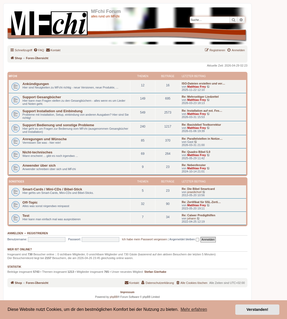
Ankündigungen (35, 84)
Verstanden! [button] (257, 309)
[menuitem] (39, 50)
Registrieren (37, 233)
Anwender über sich (39, 165)
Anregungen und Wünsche (44, 139)
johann (191, 218)
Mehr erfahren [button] (193, 309)
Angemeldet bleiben (184, 239)
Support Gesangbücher (41, 97)
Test (25, 216)
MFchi (13, 76)
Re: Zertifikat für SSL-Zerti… (201, 202)
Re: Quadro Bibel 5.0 (196, 151)
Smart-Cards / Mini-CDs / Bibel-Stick (52, 189)
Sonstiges (16, 181)
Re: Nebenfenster (194, 165)
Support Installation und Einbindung (52, 111)
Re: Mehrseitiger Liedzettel (200, 96)
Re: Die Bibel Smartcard (198, 188)
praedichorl (194, 192)
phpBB (114, 296)
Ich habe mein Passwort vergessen (144, 239)
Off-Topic (30, 202)
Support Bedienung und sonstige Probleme (58, 125)
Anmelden (15, 233)
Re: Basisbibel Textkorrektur (201, 124)
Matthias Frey (196, 86)
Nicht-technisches (37, 152)
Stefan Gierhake (155, 271)
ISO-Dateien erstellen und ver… (203, 83)
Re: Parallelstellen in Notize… (202, 138)
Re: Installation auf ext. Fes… (202, 110)
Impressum (127, 292)
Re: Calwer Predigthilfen (198, 215)
